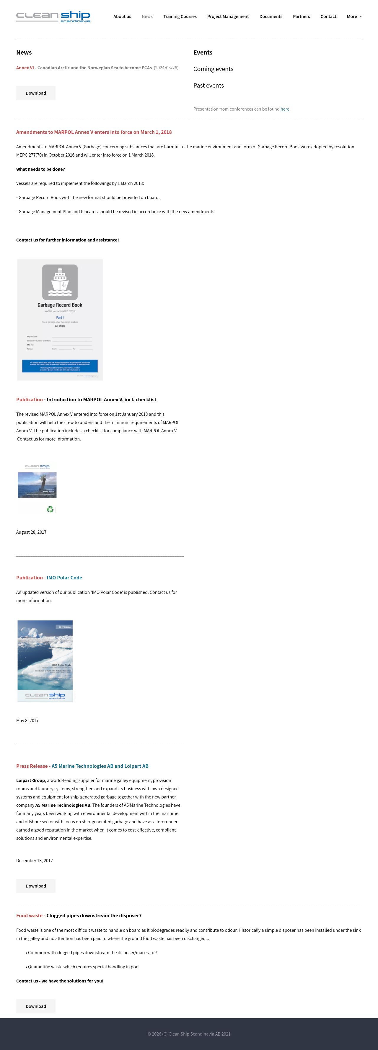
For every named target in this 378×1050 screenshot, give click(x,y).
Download (36, 93)
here (285, 109)
